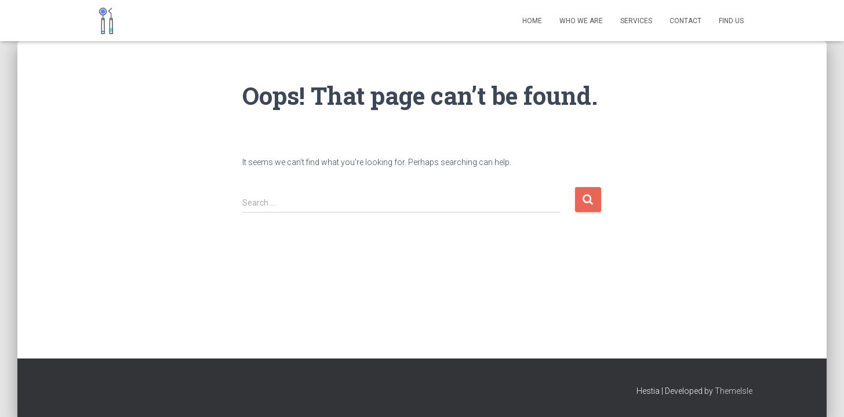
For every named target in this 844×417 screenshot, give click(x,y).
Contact (685, 21)
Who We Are (581, 21)
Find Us (731, 21)
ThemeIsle (733, 391)
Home (532, 21)
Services (636, 21)
